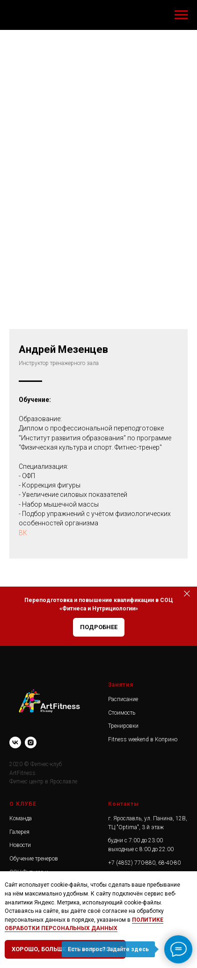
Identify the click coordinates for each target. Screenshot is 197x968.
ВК (23, 533)
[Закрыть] (187, 593)
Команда (20, 818)
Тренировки (123, 726)
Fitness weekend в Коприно (142, 739)
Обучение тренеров (33, 858)
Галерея (19, 832)
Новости (20, 845)
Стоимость (121, 713)
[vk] (15, 742)
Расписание (123, 699)
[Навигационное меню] (181, 15)
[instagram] (30, 742)
